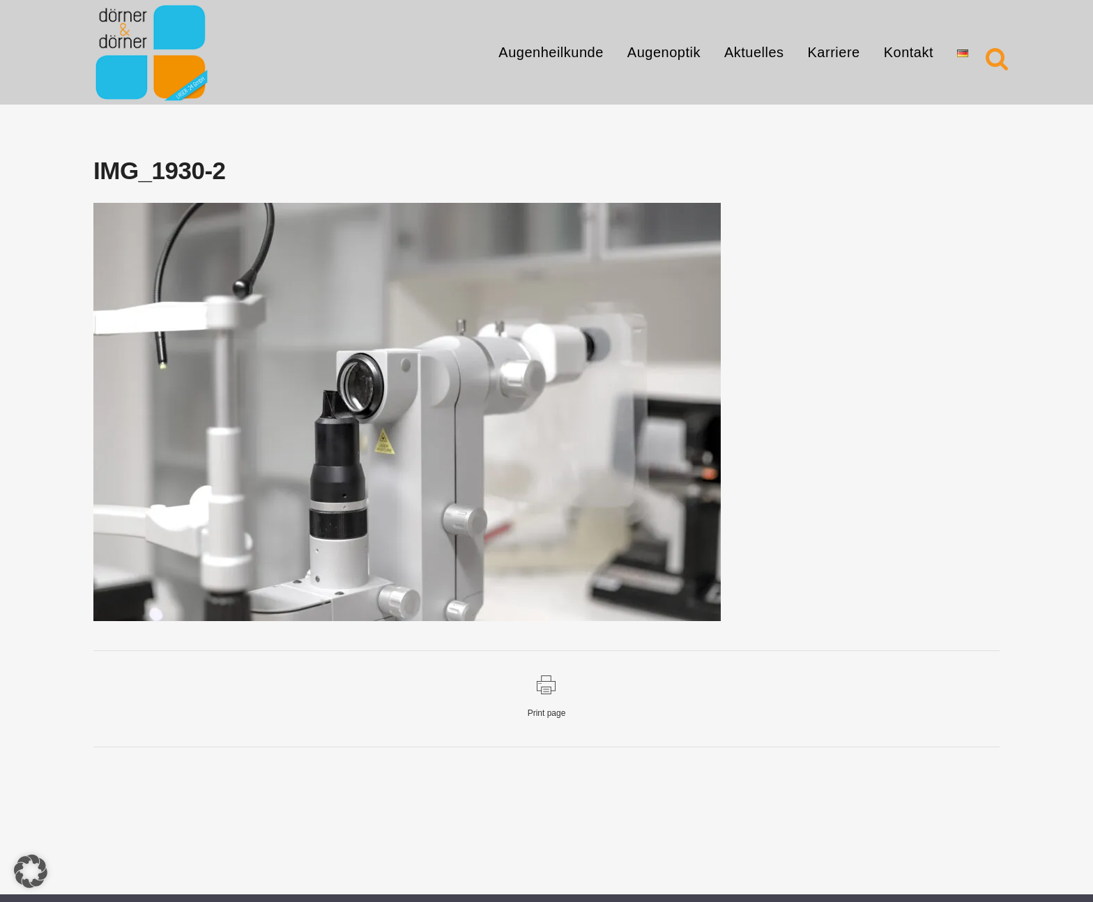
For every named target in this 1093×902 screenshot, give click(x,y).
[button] (30, 871)
